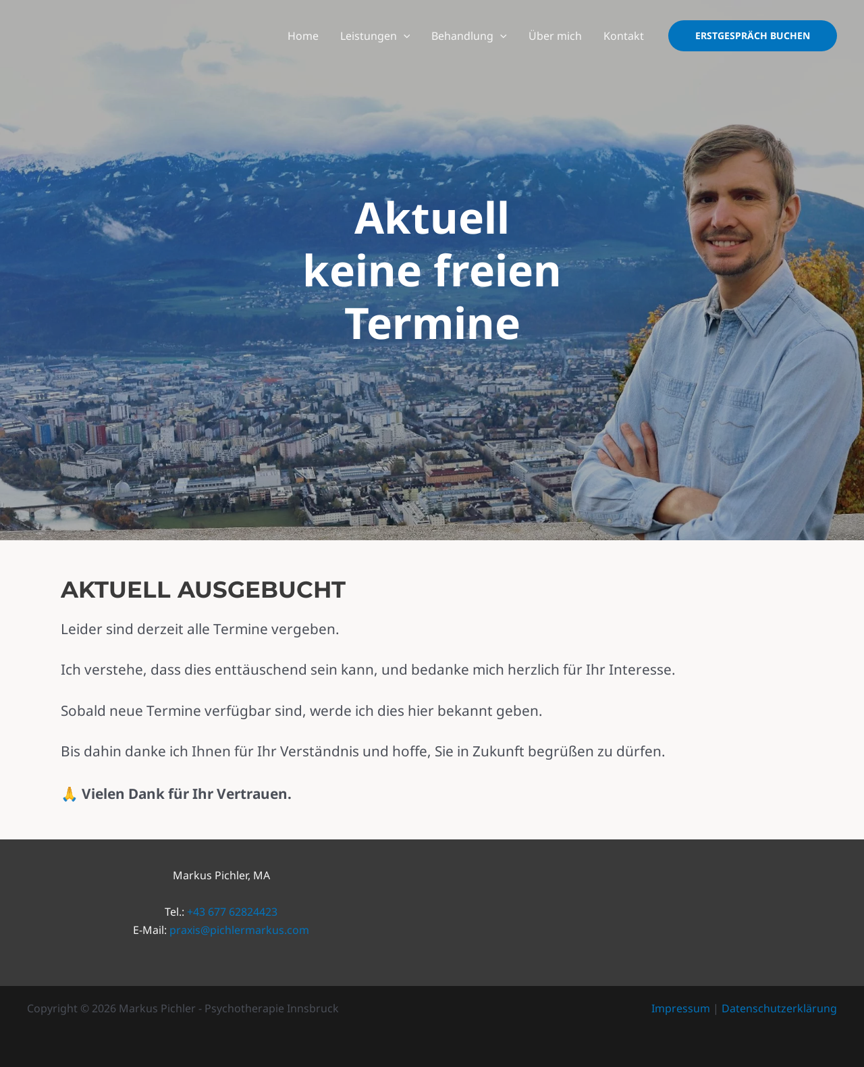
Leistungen (375, 35)
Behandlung (469, 35)
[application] (403, 35)
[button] (752, 35)
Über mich (555, 35)
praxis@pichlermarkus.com (239, 929)
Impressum (680, 1008)
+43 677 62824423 (232, 911)
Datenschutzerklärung (779, 1008)
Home (303, 35)
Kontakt (623, 35)
